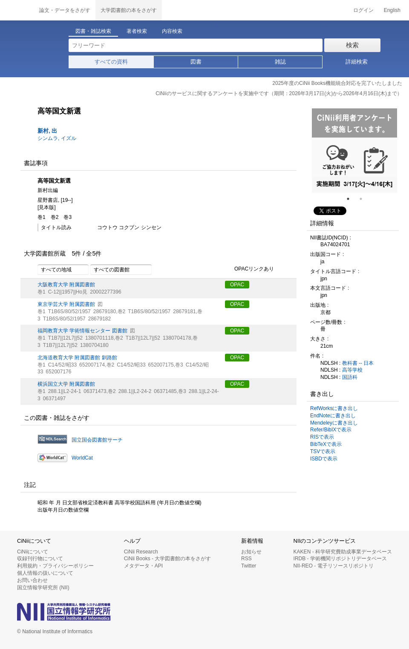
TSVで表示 (322, 451)
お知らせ (251, 552)
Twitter (248, 566)
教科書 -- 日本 (358, 363)
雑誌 (280, 61)
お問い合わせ (32, 580)
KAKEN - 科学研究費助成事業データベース (343, 552)
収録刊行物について (40, 559)
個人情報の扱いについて (45, 573)
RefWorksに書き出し (334, 408)
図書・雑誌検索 (93, 31)
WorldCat (82, 458)
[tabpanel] (354, 150)
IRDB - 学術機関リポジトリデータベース (340, 559)
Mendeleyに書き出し (334, 423)
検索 (352, 45)
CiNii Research (141, 552)
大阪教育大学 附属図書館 (66, 285)
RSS (246, 559)
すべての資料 (111, 61)
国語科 (349, 377)
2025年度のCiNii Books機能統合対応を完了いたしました (337, 83)
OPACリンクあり (249, 269)
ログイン (363, 10)
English (392, 10)
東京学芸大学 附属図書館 (66, 304)
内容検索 (172, 31)
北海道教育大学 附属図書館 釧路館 (77, 358)
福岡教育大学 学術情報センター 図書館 (82, 331)
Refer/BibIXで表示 (330, 430)
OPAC (237, 285)
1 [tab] (351, 199)
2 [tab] (364, 199)
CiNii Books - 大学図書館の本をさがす (167, 559)
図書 (196, 61)
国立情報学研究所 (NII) (43, 588)
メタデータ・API (143, 566)
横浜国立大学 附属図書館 (66, 384)
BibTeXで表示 (326, 444)
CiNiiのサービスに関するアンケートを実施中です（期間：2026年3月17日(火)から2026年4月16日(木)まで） (279, 93)
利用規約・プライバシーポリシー (55, 566)
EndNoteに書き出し (333, 416)
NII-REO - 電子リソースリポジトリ (334, 566)
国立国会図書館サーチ (97, 440)
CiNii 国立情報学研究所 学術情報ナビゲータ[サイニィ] (17, 10)
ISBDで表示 (323, 459)
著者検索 (137, 31)
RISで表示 (322, 437)
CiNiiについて (32, 552)
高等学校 (352, 370)
